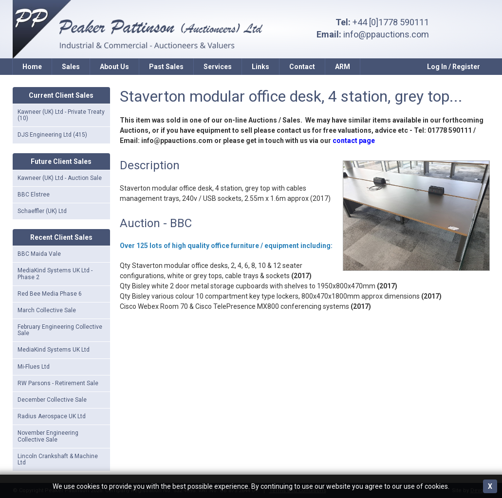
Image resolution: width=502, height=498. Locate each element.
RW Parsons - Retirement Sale (58, 383)
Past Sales (166, 67)
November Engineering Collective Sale (48, 436)
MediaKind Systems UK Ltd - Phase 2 (55, 273)
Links (260, 67)
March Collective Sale (47, 310)
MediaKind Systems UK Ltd (54, 349)
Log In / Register (453, 67)
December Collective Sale (52, 399)
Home (32, 67)
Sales (71, 67)
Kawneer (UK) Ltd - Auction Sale (60, 178)
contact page (354, 140)
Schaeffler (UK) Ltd (42, 211)
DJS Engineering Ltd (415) (52, 134)
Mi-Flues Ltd (34, 366)
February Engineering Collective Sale (60, 330)
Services (218, 67)
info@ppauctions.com (386, 34)
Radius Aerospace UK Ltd (52, 416)
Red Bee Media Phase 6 (50, 293)
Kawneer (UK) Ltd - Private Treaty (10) (61, 115)
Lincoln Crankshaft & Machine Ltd (58, 459)
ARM (342, 67)
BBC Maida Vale (39, 253)
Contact (302, 67)
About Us (114, 67)
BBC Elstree (34, 194)
